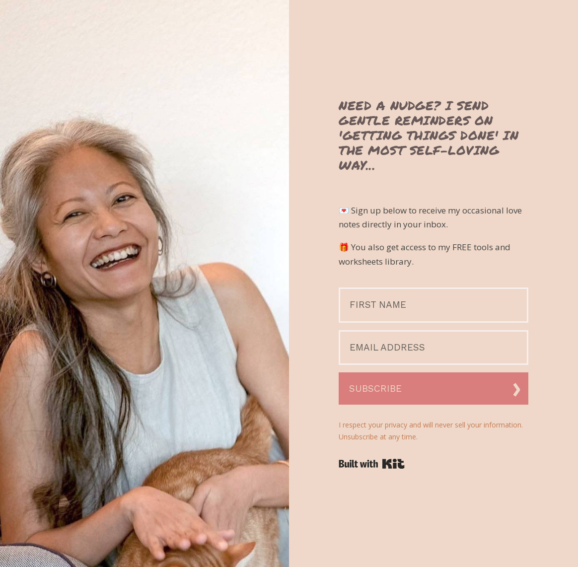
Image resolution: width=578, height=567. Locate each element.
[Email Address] (433, 347)
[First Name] (433, 305)
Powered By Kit (372, 464)
